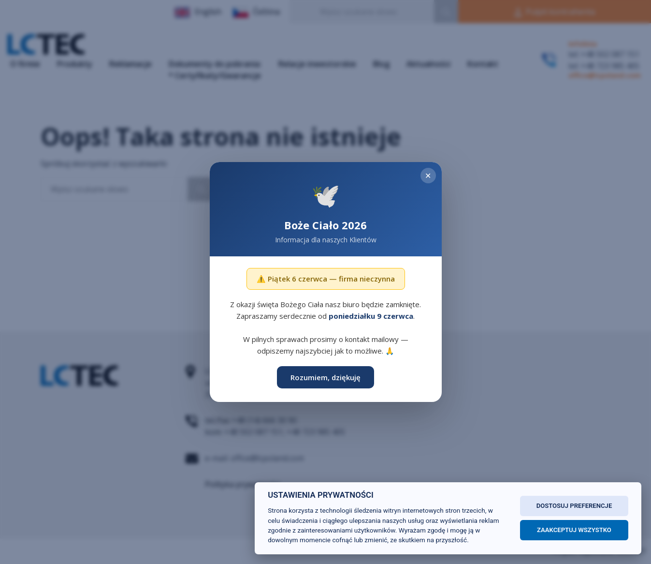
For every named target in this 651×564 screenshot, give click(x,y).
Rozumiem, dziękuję (325, 377)
